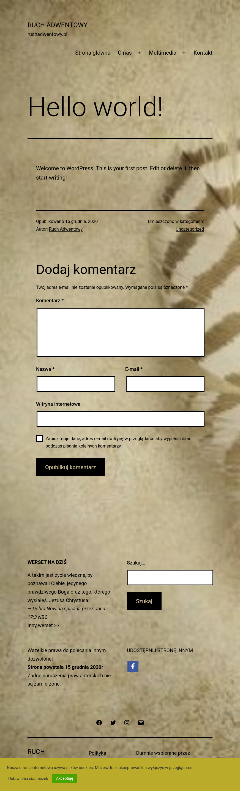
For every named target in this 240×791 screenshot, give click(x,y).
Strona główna (92, 52)
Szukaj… (136, 563)
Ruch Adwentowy (58, 25)
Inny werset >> (43, 625)
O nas (125, 52)
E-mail (134, 369)
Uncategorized (190, 229)
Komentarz (50, 300)
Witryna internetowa (58, 404)
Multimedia (162, 52)
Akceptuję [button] (64, 778)
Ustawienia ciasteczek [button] (28, 778)
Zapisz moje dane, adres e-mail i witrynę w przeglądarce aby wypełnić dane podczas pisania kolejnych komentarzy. (118, 442)
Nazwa (45, 369)
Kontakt (202, 52)
